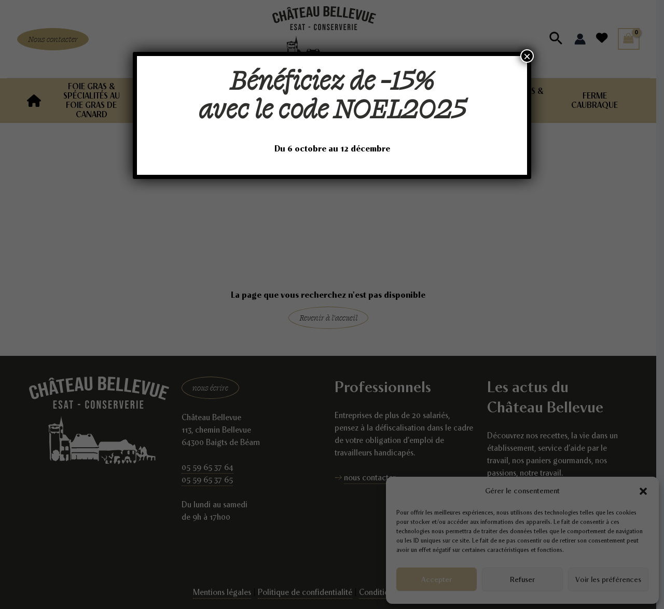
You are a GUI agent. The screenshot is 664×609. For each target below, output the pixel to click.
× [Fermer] (527, 56)
